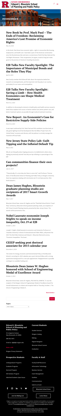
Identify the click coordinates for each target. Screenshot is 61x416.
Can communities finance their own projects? (29, 163)
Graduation (35, 349)
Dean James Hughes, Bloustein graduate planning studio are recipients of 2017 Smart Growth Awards (27, 190)
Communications (37, 381)
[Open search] (54, 4)
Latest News (43, 396)
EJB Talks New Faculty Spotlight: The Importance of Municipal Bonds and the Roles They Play (30, 68)
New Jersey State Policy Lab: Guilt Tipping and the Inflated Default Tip (29, 142)
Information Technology (39, 366)
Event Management (38, 374)
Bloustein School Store (43, 389)
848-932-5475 (10, 338)
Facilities (34, 377)
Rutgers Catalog (37, 334)
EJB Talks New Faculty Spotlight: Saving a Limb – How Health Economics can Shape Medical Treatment (27, 94)
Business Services (37, 370)
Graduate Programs (12, 366)
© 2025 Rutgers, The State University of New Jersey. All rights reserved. (30, 408)
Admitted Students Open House (15, 377)
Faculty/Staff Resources (39, 363)
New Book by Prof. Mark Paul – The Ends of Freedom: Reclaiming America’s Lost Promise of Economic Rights (29, 37)
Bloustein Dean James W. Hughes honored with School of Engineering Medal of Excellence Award (29, 269)
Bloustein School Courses (39, 345)
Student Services (37, 330)
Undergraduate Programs (14, 363)
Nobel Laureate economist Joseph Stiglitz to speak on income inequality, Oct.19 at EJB (27, 219)
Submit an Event (37, 385)
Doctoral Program (11, 370)
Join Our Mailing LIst (17, 396)
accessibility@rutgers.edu (20, 404)
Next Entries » (50, 292)
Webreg (34, 338)
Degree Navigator (37, 341)
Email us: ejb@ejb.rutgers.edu (15, 342)
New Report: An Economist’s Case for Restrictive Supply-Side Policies (30, 118)
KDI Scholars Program (12, 374)
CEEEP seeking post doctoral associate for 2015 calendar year (26, 244)
